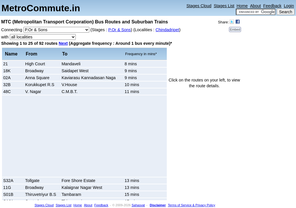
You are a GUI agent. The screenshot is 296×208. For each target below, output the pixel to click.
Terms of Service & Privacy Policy (191, 205)
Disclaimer (158, 205)
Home (242, 5)
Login (289, 5)
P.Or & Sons (119, 29)
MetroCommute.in (40, 8)
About (255, 5)
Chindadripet (167, 29)
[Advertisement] (52, 136)
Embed (235, 29)
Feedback (272, 5)
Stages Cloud (198, 5)
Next (63, 43)
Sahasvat (138, 205)
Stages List (224, 5)
